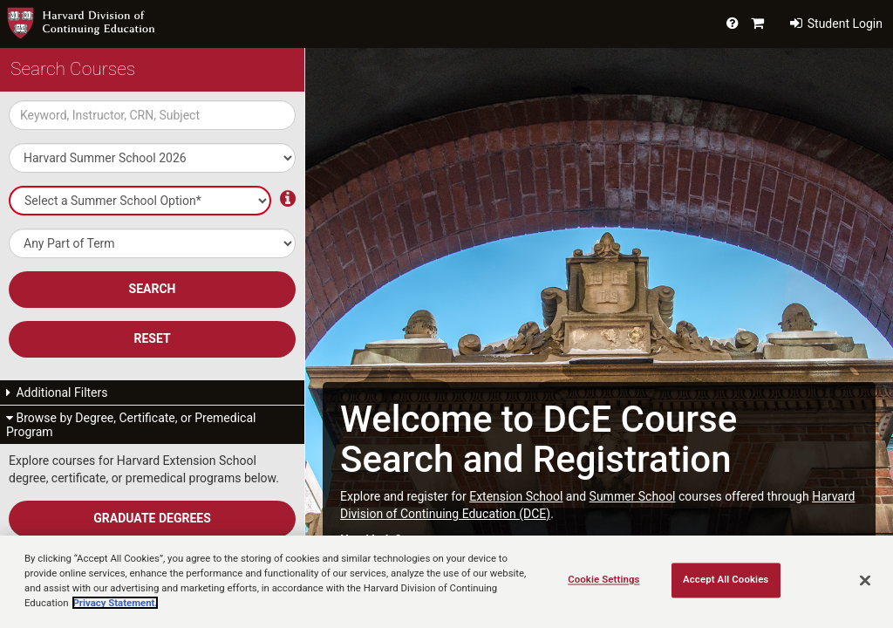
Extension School (515, 496)
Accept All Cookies (725, 580)
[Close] (865, 581)
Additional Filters (57, 392)
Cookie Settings (603, 580)
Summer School (633, 496)
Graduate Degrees (152, 518)
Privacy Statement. (114, 603)
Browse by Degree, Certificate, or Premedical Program (131, 425)
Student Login (836, 24)
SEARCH (152, 289)
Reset (151, 338)
